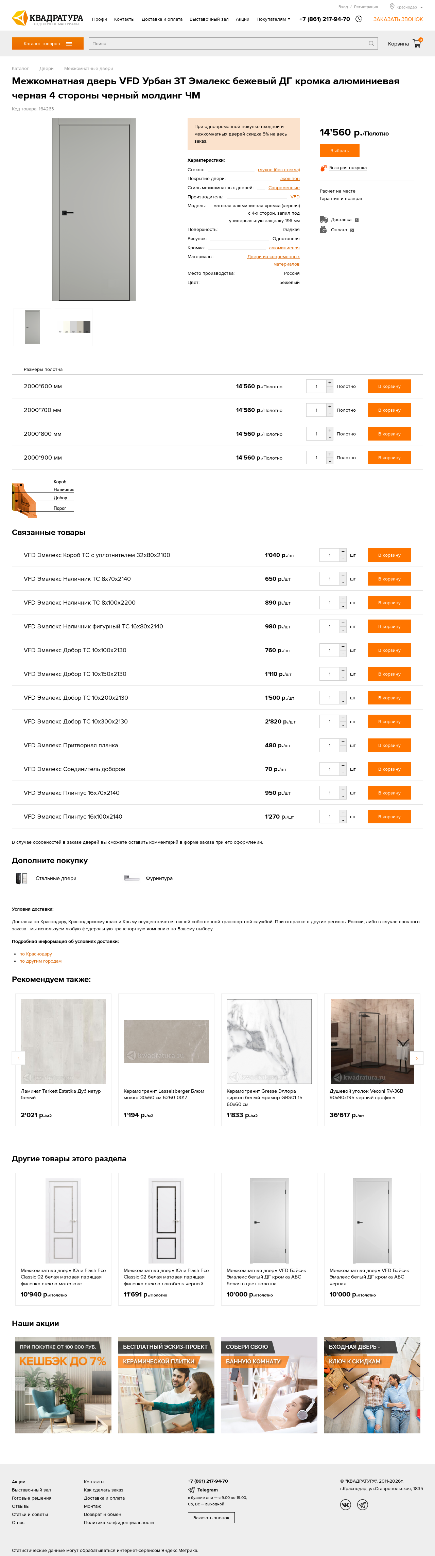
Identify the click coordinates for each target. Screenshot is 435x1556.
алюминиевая (284, 247)
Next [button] (416, 1058)
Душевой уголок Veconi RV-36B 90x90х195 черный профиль (366, 1094)
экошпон (290, 178)
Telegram (207, 1489)
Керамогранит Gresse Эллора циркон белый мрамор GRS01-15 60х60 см (264, 1097)
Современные (284, 187)
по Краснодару (35, 953)
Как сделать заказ (103, 1489)
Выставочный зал (209, 19)
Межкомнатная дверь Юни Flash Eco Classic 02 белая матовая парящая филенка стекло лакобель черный (166, 1276)
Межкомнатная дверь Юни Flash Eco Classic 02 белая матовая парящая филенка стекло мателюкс (63, 1276)
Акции (242, 19)
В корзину (389, 386)
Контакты (124, 19)
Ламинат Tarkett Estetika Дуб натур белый (61, 1094)
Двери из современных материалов (273, 260)
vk (345, 1504)
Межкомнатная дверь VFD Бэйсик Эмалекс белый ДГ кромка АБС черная (369, 1276)
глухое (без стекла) (279, 169)
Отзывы (21, 1506)
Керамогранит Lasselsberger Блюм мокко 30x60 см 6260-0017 (164, 1094)
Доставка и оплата (162, 19)
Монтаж (92, 1506)
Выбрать (339, 150)
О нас (18, 1522)
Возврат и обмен (102, 1514)
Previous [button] (18, 1058)
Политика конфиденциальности (119, 1522)
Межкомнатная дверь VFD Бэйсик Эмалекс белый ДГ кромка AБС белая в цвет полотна (266, 1276)
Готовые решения (32, 1498)
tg (362, 1504)
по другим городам (40, 961)
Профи (99, 19)
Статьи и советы (30, 1514)
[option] (94, 209)
